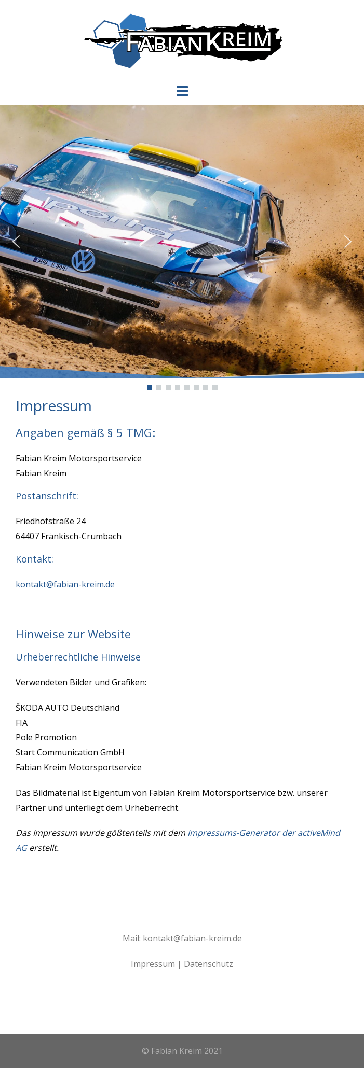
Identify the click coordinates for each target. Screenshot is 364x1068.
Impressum (153, 963)
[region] (182, 248)
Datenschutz (208, 963)
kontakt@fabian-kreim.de (65, 584)
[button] (16, 241)
